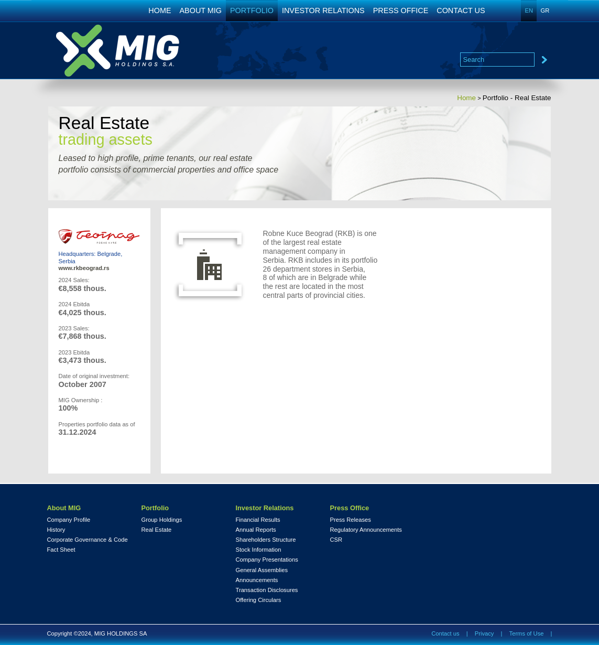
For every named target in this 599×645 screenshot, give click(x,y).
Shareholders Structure (266, 540)
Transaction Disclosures (267, 590)
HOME (159, 10)
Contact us (445, 633)
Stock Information (258, 550)
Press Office (349, 508)
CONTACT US (461, 10)
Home (466, 98)
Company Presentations (267, 560)
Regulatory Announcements (366, 530)
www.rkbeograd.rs (84, 268)
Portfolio (155, 508)
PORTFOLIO (252, 10)
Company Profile (69, 520)
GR (545, 10)
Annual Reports (256, 530)
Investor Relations (265, 508)
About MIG (64, 508)
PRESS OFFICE (401, 10)
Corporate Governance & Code (87, 540)
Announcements (257, 580)
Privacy (484, 633)
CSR (336, 540)
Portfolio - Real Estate (517, 98)
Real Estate (156, 530)
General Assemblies (262, 570)
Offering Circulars (258, 600)
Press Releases (350, 520)
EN (529, 10)
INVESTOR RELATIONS (323, 10)
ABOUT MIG (201, 10)
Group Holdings (161, 520)
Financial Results (258, 520)
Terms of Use (526, 633)
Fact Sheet (61, 550)
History (56, 530)
